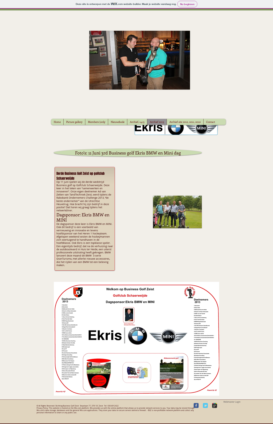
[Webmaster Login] (232, 402)
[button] (177, 212)
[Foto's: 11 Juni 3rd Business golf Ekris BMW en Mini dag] (128, 153)
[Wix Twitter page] (205, 405)
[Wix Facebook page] (196, 405)
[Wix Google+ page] (214, 405)
